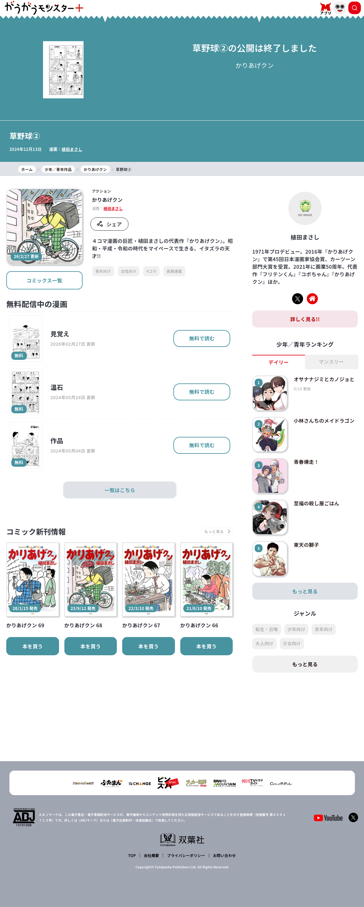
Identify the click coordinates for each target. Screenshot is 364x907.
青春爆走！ (306, 462)
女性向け (128, 271)
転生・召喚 (266, 629)
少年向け (296, 629)
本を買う (32, 646)
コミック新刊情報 (37, 531)
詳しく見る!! (305, 319)
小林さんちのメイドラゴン (324, 420)
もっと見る (305, 591)
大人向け (264, 643)
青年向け (103, 271)
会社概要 (151, 855)
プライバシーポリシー (185, 855)
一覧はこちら (120, 490)
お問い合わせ (224, 855)
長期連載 (174, 271)
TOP (132, 855)
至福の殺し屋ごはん (317, 503)
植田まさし (72, 149)
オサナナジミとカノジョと (324, 379)
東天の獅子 (306, 544)
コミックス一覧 (44, 280)
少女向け (292, 643)
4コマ (151, 271)
